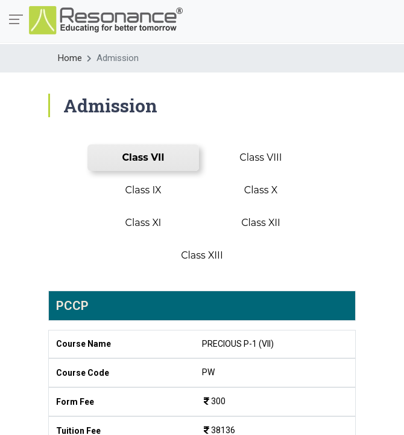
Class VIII (260, 157)
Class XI (143, 222)
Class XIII (202, 255)
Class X (260, 190)
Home (70, 58)
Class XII (260, 222)
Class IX (143, 190)
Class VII (143, 157)
